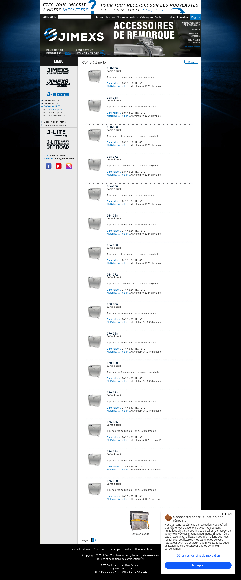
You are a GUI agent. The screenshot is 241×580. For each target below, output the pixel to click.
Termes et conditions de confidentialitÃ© (120, 558)
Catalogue (115, 549)
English (195, 17)
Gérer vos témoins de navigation (198, 555)
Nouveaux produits (127, 17)
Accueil (100, 17)
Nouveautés (100, 549)
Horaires (170, 17)
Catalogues (146, 17)
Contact (159, 17)
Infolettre (182, 17)
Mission (110, 17)
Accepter (198, 565)
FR (224, 513)
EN (230, 513)
